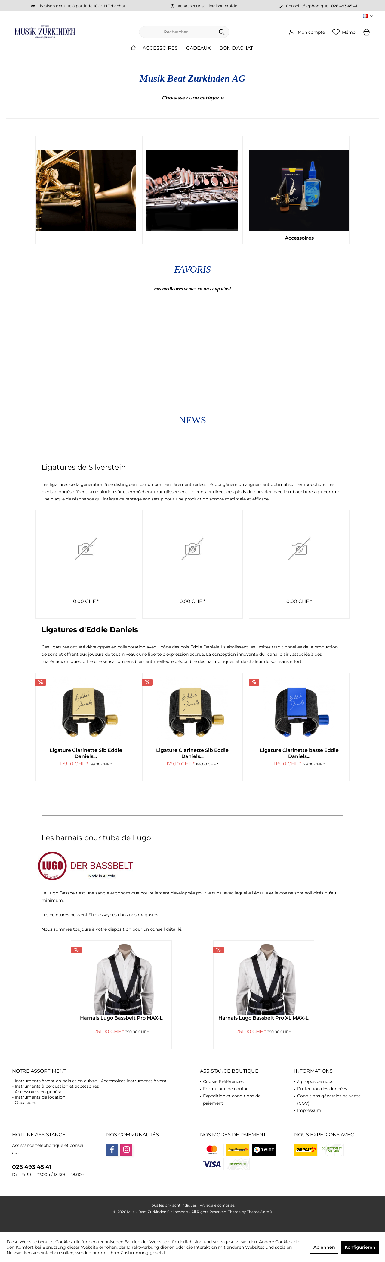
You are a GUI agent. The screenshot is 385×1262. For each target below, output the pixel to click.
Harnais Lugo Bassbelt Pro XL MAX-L (263, 1018)
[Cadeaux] (198, 48)
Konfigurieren (360, 1247)
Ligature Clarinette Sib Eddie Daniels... (86, 753)
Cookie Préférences (223, 1081)
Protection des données (322, 1088)
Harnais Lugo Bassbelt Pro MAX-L (121, 1018)
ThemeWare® (259, 1212)
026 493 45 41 (31, 1166)
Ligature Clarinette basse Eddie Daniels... (299, 753)
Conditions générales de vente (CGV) (329, 1099)
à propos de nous (315, 1081)
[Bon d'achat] (236, 48)
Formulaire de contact (226, 1088)
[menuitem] (366, 32)
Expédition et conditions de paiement (231, 1099)
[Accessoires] (160, 48)
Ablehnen (324, 1247)
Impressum (309, 1110)
